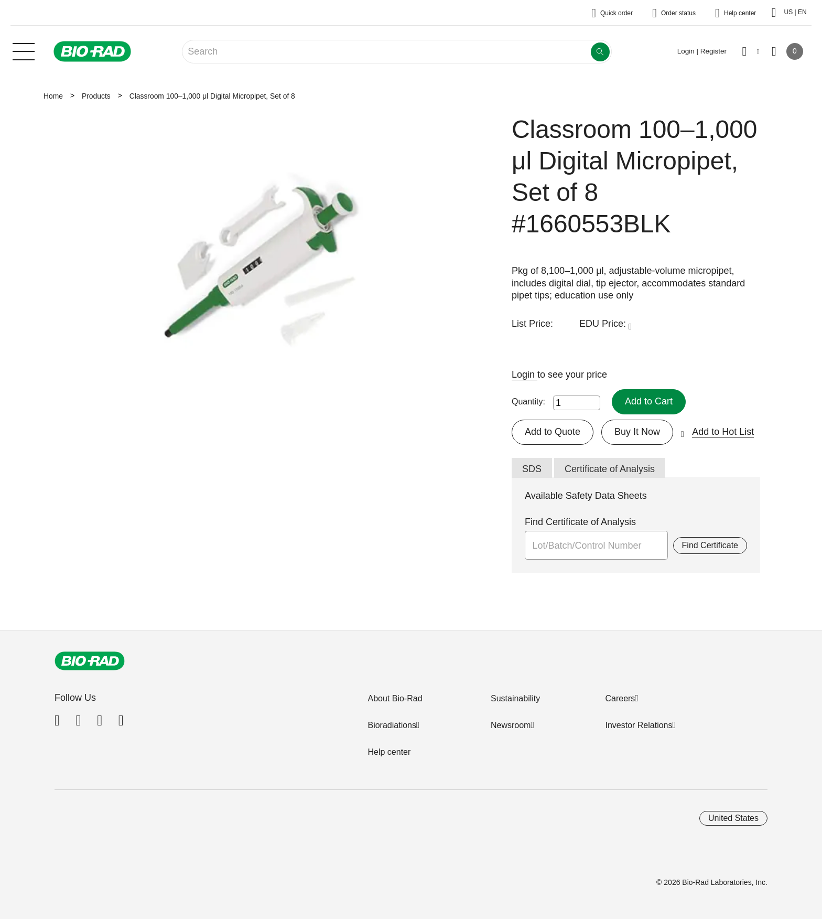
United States (733, 818)
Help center (388, 751)
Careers (620, 698)
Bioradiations (391, 725)
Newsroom (511, 725)
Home (53, 96)
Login (524, 374)
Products (96, 96)
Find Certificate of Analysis (580, 522)
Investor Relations (638, 725)
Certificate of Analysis (610, 469)
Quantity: (528, 401)
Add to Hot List (723, 431)
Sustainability (515, 698)
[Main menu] (23, 50)
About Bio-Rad (394, 698)
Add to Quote (552, 431)
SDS (532, 469)
